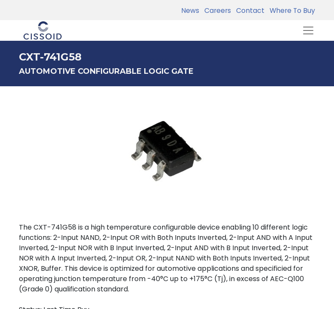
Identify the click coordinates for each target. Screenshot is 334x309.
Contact (248, 10)
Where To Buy (290, 10)
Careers (216, 10)
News (190, 10)
